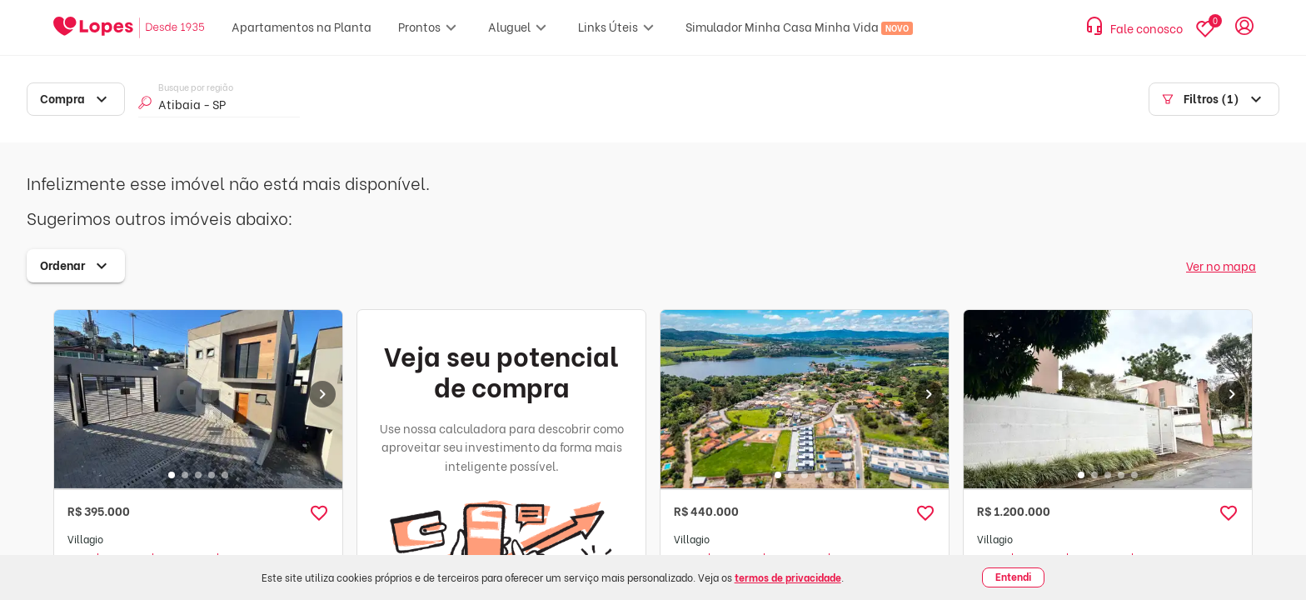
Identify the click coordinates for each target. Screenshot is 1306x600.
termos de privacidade (788, 577)
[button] (319, 513)
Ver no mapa (1221, 265)
